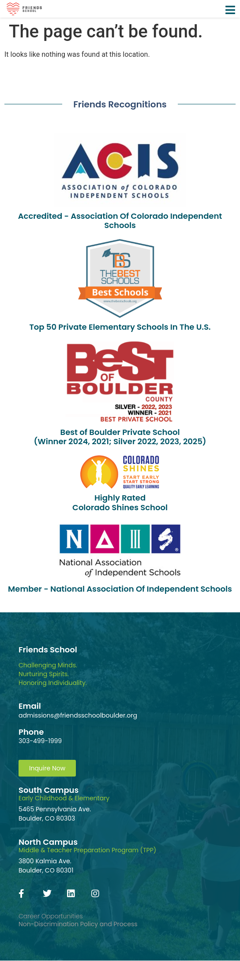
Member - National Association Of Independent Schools (120, 588)
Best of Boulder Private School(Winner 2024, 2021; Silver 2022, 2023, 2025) (120, 437)
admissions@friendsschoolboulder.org (78, 715)
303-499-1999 (40, 740)
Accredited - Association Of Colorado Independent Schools (120, 220)
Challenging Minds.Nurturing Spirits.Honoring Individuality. (53, 674)
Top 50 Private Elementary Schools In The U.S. (119, 326)
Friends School (48, 649)
